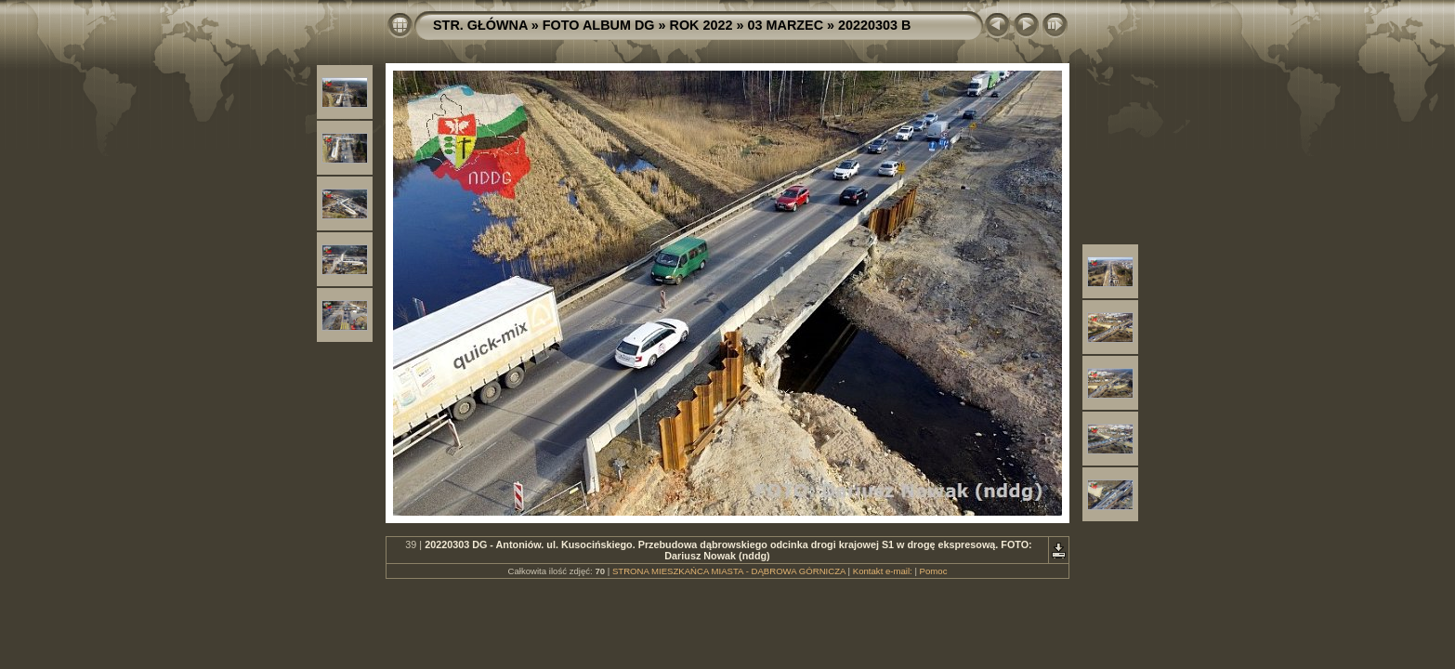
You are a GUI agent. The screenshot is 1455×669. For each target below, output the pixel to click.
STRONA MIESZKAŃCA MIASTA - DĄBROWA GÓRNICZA (728, 571)
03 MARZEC (786, 25)
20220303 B (874, 25)
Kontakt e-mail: (882, 571)
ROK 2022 (701, 25)
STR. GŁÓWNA (480, 25)
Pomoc (934, 571)
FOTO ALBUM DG (599, 25)
